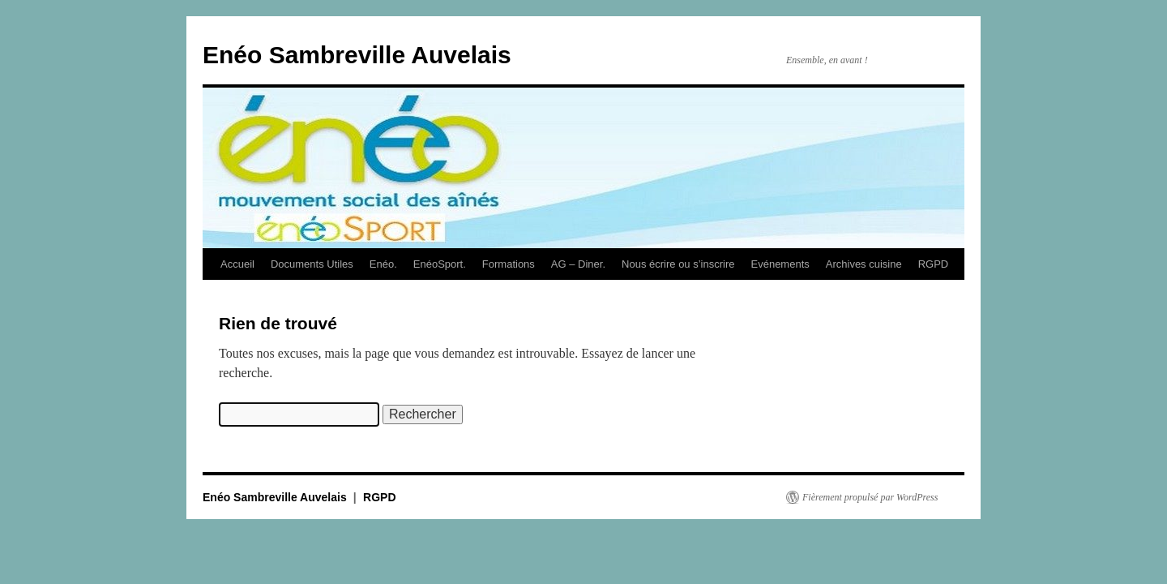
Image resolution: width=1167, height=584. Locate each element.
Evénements (780, 264)
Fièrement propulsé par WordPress (870, 497)
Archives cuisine (864, 264)
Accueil (237, 264)
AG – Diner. (578, 264)
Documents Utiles (312, 264)
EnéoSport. (439, 264)
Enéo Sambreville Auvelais (357, 54)
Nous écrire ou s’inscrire (678, 264)
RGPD (933, 264)
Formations (508, 264)
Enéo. (383, 264)
